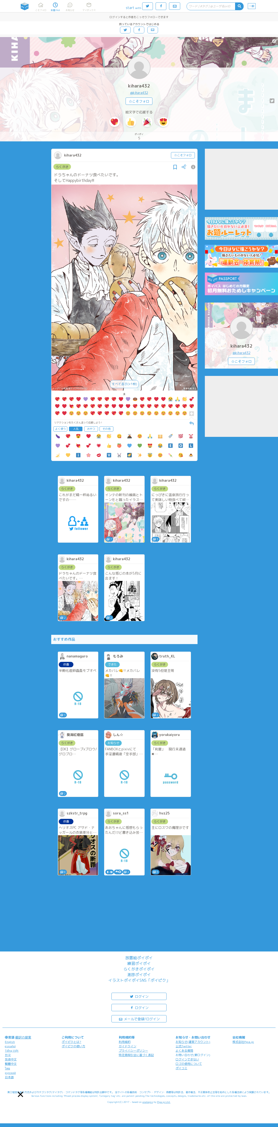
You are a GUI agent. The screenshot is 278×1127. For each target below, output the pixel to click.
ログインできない (187, 1059)
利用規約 (124, 1042)
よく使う (60, 429)
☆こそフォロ (139, 101)
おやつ (91, 429)
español (10, 1046)
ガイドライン (127, 1046)
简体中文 (11, 1059)
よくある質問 (184, 1051)
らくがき (62, 167)
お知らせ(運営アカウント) (193, 1042)
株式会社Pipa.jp (243, 1042)
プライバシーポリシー (133, 1051)
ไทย (7, 1068)
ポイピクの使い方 (73, 1046)
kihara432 (139, 86)
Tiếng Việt (12, 1051)
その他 (106, 429)
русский (10, 1073)
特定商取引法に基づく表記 (136, 1055)
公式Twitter (184, 1046)
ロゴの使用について (189, 1064)
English (10, 1042)
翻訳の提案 (23, 1037)
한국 (8, 1055)
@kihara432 (139, 92)
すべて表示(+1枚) (124, 384)
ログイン (139, 996)
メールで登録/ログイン (139, 1019)
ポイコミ (181, 1068)
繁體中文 (11, 1064)
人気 (76, 429)
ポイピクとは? (71, 1042)
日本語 (9, 1077)
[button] (20, 1094)
